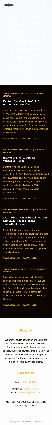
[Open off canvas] (47, 5)
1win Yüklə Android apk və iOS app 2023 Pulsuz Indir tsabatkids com (25, 221)
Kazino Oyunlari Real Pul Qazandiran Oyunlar (21, 103)
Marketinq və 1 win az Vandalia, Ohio (19, 159)
